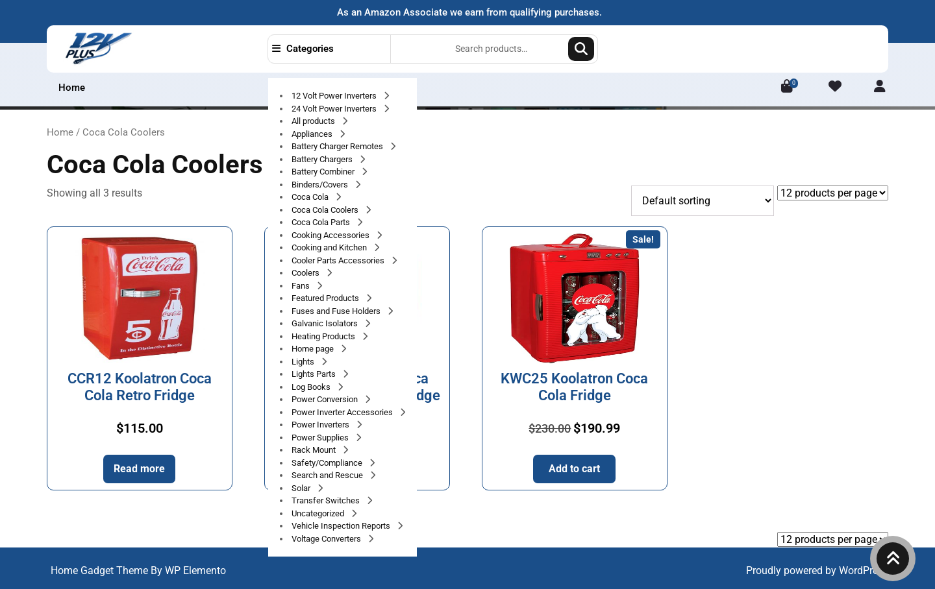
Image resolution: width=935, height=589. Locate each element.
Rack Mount (315, 450)
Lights (304, 362)
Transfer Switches (327, 500)
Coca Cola (311, 197)
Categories (303, 48)
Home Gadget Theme (101, 570)
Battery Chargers (323, 159)
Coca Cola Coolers (326, 210)
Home (71, 87)
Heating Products (324, 336)
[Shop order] (702, 201)
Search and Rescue (328, 475)
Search (581, 49)
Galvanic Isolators (326, 323)
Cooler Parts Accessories (339, 260)
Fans (302, 286)
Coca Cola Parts (322, 222)
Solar (302, 488)
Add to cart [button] (574, 469)
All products (314, 121)
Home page (314, 349)
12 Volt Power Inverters (335, 96)
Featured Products (326, 298)
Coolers (306, 273)
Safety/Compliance (328, 463)
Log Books (312, 387)
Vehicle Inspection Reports (342, 526)
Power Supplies (321, 437)
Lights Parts (315, 374)
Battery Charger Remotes (338, 146)
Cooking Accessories (331, 235)
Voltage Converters (327, 539)
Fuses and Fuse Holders (337, 311)
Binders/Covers (321, 184)
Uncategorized (319, 513)
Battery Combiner (324, 171)
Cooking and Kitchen (330, 247)
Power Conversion (326, 399)
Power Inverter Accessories (343, 412)
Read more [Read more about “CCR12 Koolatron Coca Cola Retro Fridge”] (139, 469)
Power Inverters (321, 424)
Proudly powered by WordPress (817, 570)
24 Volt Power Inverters (335, 109)
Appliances (313, 134)
